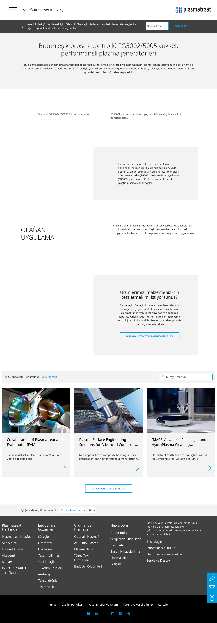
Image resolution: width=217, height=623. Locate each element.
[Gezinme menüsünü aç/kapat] (13, 10)
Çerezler (163, 604)
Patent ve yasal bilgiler (138, 604)
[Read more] (63, 468)
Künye (52, 604)
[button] (25, 10)
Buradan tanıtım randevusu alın (149, 336)
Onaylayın (182, 26)
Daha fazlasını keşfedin (108, 488)
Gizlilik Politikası (72, 604)
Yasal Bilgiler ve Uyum (103, 604)
